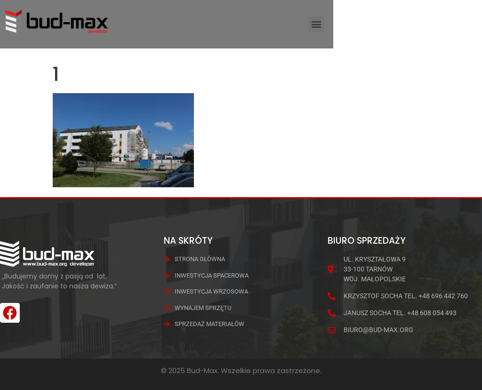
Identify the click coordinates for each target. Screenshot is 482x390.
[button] (465, 29)
